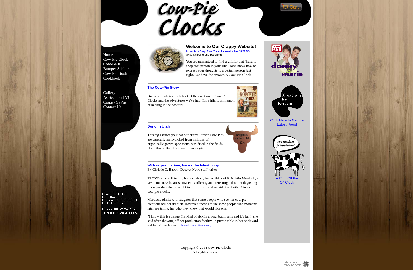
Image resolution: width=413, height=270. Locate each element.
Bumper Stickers (116, 69)
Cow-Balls (112, 64)
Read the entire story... (197, 225)
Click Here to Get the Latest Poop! (287, 120)
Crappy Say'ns (115, 102)
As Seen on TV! (116, 97)
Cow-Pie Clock (115, 59)
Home (108, 54)
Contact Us (112, 107)
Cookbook (111, 78)
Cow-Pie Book (115, 73)
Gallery (109, 93)
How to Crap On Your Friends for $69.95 (218, 51)
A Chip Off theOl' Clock (287, 178)
